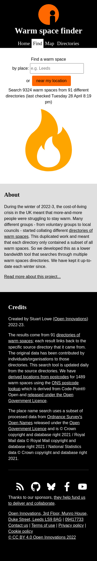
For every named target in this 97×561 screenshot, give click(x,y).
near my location (51, 81)
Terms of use (43, 525)
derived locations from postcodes (38, 377)
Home (24, 43)
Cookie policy (20, 531)
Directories (68, 43)
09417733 (74, 519)
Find (37, 43)
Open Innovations (70, 319)
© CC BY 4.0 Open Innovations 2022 (42, 537)
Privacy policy (71, 525)
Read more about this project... (32, 276)
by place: (20, 68)
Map (49, 43)
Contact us (18, 525)
